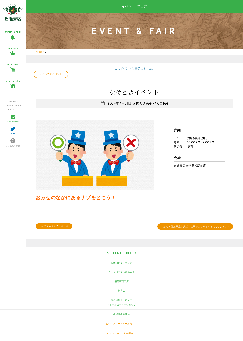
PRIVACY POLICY (13, 105)
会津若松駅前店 (121, 314)
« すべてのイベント (51, 74)
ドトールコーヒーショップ (121, 304)
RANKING (12, 48)
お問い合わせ (13, 121)
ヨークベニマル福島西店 (121, 272)
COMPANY (13, 101)
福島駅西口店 (121, 281)
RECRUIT (12, 109)
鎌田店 (121, 290)
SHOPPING (13, 64)
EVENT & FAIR (13, 32)
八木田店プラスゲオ (121, 262)
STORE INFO (12, 80)
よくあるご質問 (13, 146)
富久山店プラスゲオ (121, 299)
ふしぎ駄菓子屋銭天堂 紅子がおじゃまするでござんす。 (196, 226)
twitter (13, 133)
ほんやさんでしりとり (54, 226)
